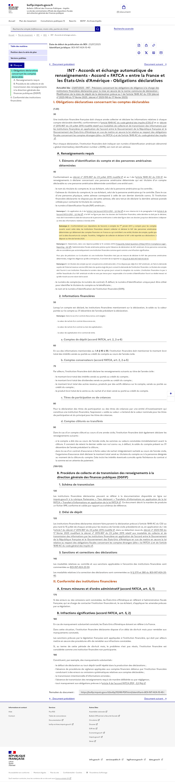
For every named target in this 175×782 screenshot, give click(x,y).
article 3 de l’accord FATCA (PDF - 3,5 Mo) (103, 211)
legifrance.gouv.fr (135, 759)
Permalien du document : (62, 692)
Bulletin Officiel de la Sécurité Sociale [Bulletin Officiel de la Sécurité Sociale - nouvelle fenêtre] (103, 716)
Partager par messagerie (161, 52)
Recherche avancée (124, 28)
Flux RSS (52, 712)
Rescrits (72, 21)
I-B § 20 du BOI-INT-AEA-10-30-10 (135, 258)
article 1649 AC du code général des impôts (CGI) (126, 122)
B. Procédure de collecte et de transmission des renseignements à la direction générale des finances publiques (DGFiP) (30, 88)
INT (38, 35)
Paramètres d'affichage (98, 772)
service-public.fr (113, 759)
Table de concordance (57, 716)
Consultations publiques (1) (53, 21)
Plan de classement (25, 35)
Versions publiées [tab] (18, 58)
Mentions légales (40, 772)
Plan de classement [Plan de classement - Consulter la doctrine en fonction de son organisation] (27, 21)
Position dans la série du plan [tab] (24, 52)
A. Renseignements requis (27, 80)
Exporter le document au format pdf (139, 45)
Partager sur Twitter (146, 52)
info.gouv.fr (94, 759)
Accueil (12, 21)
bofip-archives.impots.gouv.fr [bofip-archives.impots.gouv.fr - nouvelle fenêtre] (60, 724)
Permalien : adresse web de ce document (153, 45)
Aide (10, 712)
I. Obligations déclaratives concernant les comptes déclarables (25, 73)
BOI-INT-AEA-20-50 (79, 567)
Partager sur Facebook (139, 52)
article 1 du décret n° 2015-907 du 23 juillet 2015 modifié (83, 530)
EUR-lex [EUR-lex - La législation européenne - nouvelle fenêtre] (92, 728)
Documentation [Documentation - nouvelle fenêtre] (55, 720)
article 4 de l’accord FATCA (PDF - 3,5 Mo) (122, 683)
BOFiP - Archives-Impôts (90, 21)
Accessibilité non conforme (19, 772)
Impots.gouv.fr (94, 737)
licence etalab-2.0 (62, 778)
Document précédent (63, 64)
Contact (12, 716)
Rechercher (97, 29)
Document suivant (154, 64)
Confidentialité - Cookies (72, 772)
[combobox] (53, 29)
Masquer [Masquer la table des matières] (18, 65)
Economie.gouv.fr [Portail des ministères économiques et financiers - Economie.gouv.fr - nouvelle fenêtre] (95, 733)
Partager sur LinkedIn (153, 52)
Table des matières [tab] (19, 46)
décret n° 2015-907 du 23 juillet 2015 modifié (96, 177)
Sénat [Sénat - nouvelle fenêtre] (91, 741)
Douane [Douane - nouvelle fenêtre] (92, 724)
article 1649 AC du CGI (148, 177)
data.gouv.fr (155, 759)
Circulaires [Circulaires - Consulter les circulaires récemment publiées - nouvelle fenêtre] (93, 720)
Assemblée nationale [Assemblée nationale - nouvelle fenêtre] (97, 712)
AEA (45, 35)
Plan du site (54, 772)
